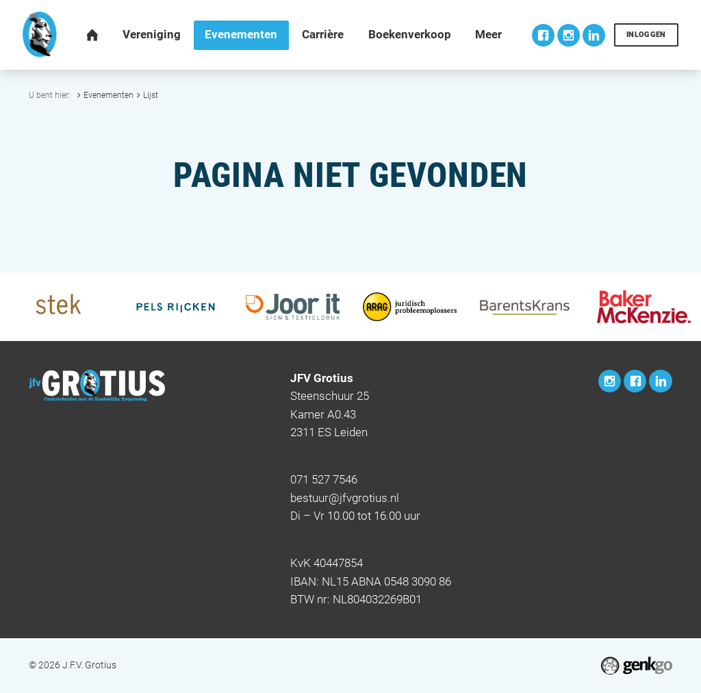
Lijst (150, 95)
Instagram (568, 35)
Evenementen (108, 95)
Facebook (543, 35)
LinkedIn (594, 35)
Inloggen (646, 34)
